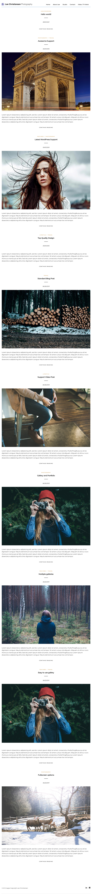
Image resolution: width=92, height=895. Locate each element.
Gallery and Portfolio (46, 475)
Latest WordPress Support (46, 139)
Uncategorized (46, 11)
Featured (40, 136)
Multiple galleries (46, 574)
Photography (42, 38)
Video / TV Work (83, 4)
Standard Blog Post (46, 279)
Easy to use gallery (46, 673)
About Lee (56, 4)
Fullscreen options (46, 775)
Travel (51, 38)
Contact (72, 4)
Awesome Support (46, 41)
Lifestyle (42, 235)
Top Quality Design (46, 238)
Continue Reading (46, 29)
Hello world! (46, 14)
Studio (65, 4)
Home (48, 4)
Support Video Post (46, 377)
